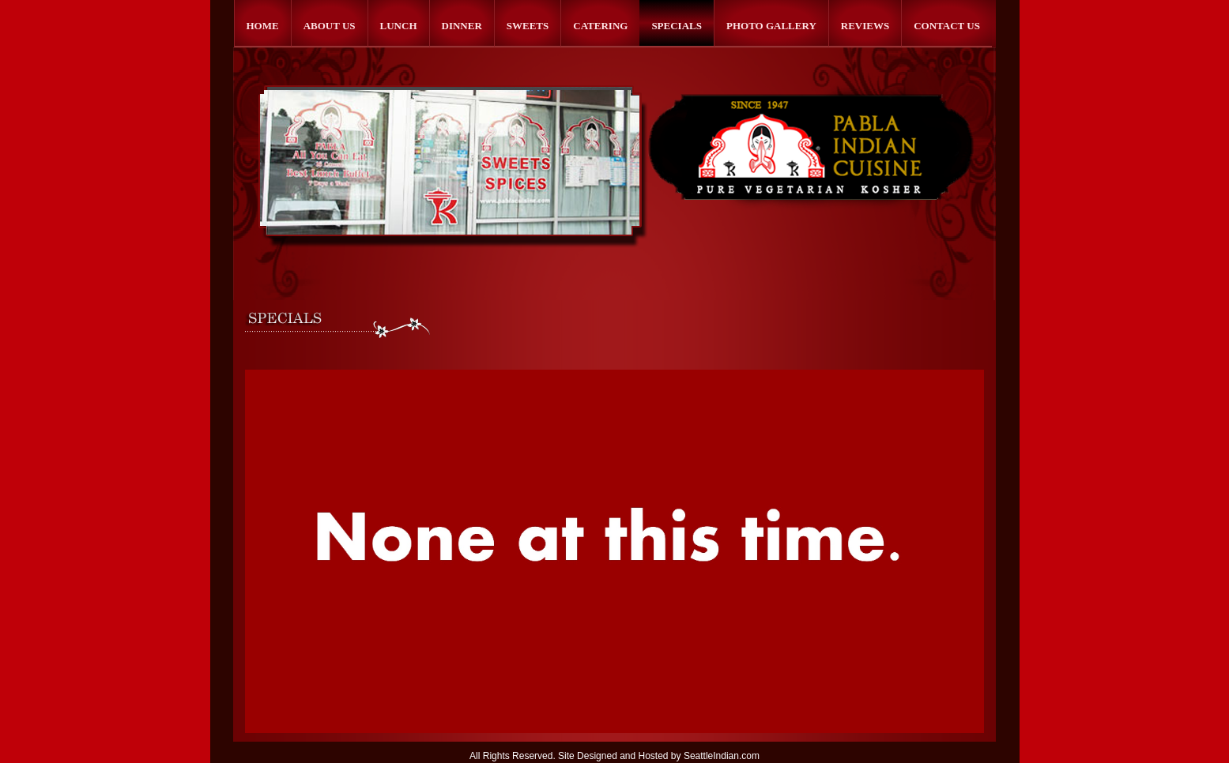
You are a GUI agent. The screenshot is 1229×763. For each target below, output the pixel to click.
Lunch (398, 26)
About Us (329, 26)
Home (263, 26)
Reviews (865, 26)
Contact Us (947, 26)
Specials (676, 26)
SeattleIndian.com (722, 755)
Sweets (528, 26)
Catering (600, 26)
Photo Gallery (771, 26)
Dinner (462, 26)
